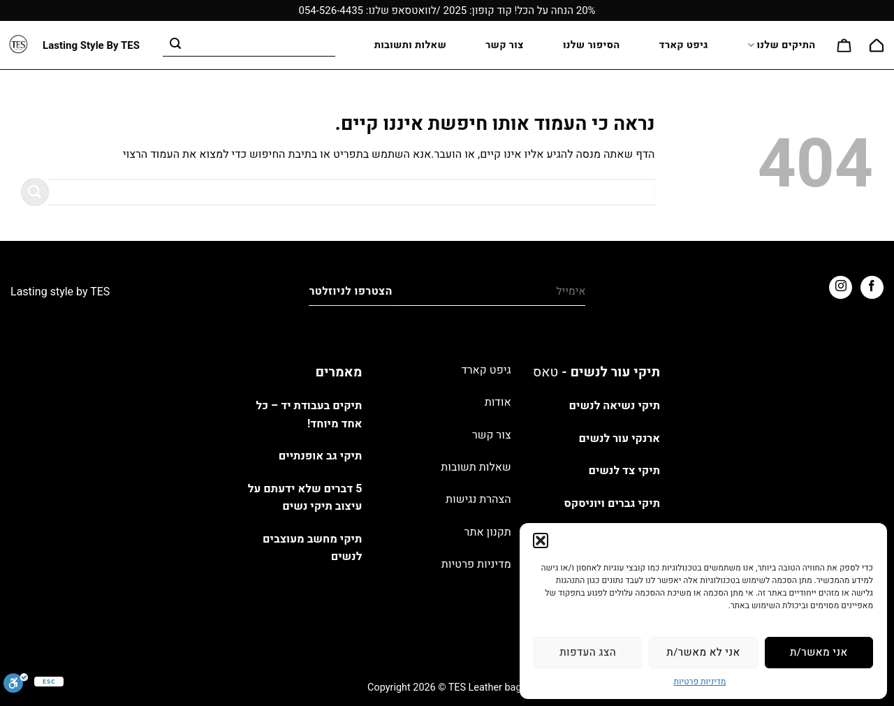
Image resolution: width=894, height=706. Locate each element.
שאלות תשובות (476, 467)
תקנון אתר (487, 532)
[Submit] (175, 45)
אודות (498, 402)
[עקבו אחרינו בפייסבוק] (872, 287)
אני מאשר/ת (819, 652)
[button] (541, 540)
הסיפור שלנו (591, 45)
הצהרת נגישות (478, 499)
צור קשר (504, 45)
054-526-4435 (330, 10)
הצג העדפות (587, 652)
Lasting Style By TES (91, 46)
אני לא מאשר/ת (703, 652)
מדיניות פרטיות (700, 681)
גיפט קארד (683, 45)
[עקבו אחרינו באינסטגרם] (840, 287)
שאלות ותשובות (410, 45)
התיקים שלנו (781, 45)
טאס (545, 372)
